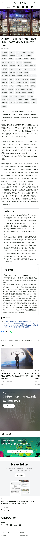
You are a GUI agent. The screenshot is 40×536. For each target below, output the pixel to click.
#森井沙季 (4, 102)
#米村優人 (34, 102)
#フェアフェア (11, 99)
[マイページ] (2, 2)
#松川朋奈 (20, 65)
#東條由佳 (30, 92)
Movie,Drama (19, 501)
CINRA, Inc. (8, 517)
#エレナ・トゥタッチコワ (28, 69)
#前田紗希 (19, 99)
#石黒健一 (4, 79)
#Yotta (26, 65)
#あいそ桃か (11, 62)
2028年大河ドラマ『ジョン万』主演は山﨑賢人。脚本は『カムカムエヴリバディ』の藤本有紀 (17, 376)
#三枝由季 (29, 89)
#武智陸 (24, 92)
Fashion (24, 503)
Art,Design (9, 340)
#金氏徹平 (4, 55)
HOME (3, 340)
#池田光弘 (18, 59)
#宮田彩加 (4, 69)
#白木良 (12, 92)
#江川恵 (19, 86)
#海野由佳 (12, 86)
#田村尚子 (12, 55)
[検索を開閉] (35, 2)
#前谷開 (26, 72)
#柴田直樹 (4, 92)
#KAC (17, 89)
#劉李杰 (4, 106)
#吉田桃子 (26, 102)
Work (13, 503)
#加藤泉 (24, 52)
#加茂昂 (4, 59)
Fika (2, 510)
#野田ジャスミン (14, 96)
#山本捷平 (19, 102)
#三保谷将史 (33, 99)
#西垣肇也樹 (25, 79)
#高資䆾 (23, 89)
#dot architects (27, 62)
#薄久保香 (30, 52)
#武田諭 (18, 92)
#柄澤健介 (33, 86)
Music (3, 501)
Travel (18, 503)
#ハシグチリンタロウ (15, 69)
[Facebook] (23, 7)
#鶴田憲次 (33, 79)
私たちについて (5, 532)
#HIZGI (4, 62)
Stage (27, 501)
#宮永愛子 (25, 59)
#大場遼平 (25, 86)
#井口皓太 (11, 59)
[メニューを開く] (37, 2)
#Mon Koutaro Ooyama (30, 75)
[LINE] (32, 7)
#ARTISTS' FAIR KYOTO (8, 75)
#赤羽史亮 (19, 62)
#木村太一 (4, 82)
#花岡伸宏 (4, 65)
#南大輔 (26, 99)
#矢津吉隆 (32, 65)
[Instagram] (18, 7)
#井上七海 (4, 86)
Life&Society (5, 503)
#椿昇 (18, 52)
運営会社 (22, 532)
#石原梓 (12, 79)
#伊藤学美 (33, 82)
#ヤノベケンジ (20, 55)
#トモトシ (4, 96)
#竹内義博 (19, 72)
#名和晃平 (28, 55)
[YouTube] (27, 7)
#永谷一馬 (30, 96)
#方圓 (3, 99)
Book (32, 501)
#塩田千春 (12, 52)
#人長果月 (25, 82)
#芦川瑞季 (19, 75)
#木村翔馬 (12, 82)
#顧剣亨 (18, 79)
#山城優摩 (12, 102)
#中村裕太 (33, 59)
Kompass (8, 510)
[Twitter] (14, 7)
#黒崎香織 (11, 89)
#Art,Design (12, 65)
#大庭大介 (4, 52)
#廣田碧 (19, 82)
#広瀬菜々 (22, 96)
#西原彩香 (12, 72)
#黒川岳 (4, 89)
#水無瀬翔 (4, 72)
